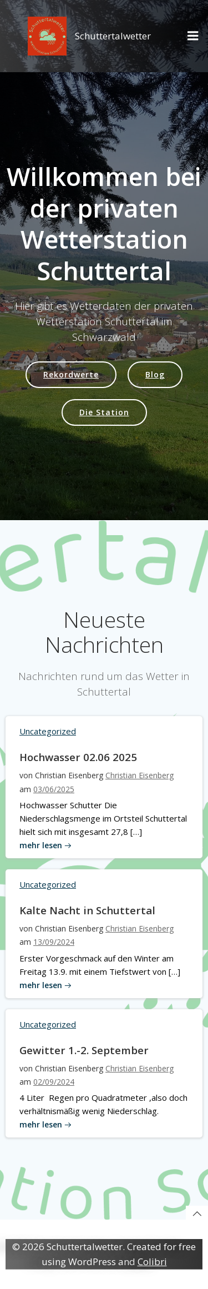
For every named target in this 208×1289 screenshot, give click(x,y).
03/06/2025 (53, 789)
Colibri (152, 1261)
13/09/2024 (53, 941)
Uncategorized (47, 731)
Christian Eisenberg (139, 775)
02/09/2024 (53, 1081)
